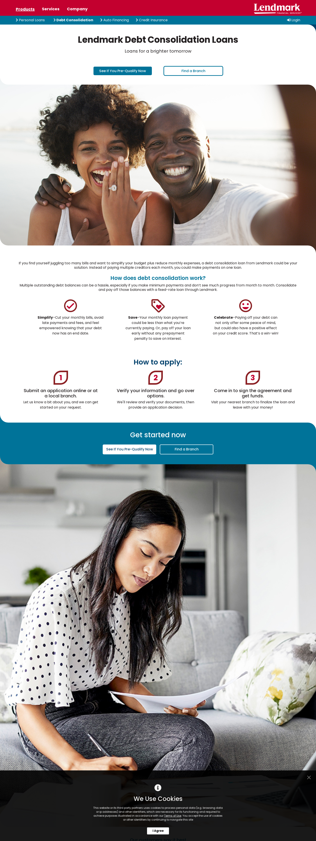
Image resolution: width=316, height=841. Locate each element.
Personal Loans (30, 20)
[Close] (309, 777)
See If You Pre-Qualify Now (122, 70)
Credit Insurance (152, 20)
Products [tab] (25, 9)
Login (293, 20)
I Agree (158, 831)
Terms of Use (172, 816)
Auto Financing (114, 20)
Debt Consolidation (73, 20)
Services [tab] (50, 9)
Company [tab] (77, 9)
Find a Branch (193, 70)
